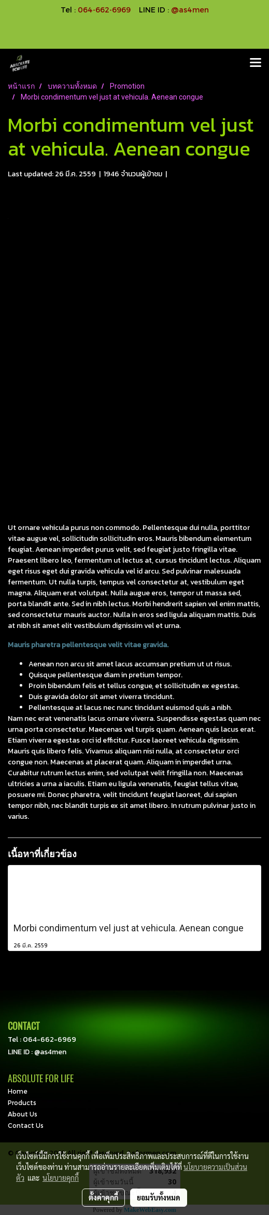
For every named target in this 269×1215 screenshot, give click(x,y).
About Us (22, 1114)
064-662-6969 (49, 1039)
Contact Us (26, 1125)
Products (22, 1102)
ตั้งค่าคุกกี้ (103, 1197)
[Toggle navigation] (255, 63)
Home (17, 1091)
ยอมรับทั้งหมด (158, 1197)
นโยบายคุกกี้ (61, 1177)
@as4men (190, 9)
